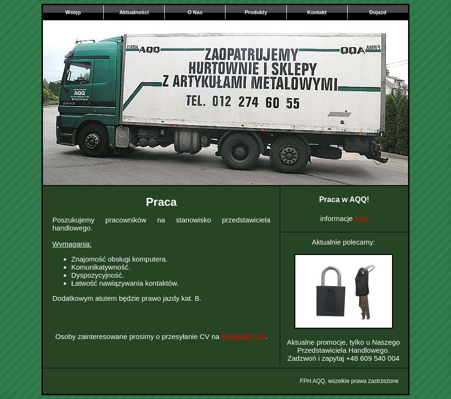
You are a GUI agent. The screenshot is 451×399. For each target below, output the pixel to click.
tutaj (361, 218)
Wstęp (73, 12)
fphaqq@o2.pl (243, 336)
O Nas (194, 12)
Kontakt (316, 12)
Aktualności (134, 12)
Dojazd (377, 12)
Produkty (256, 12)
